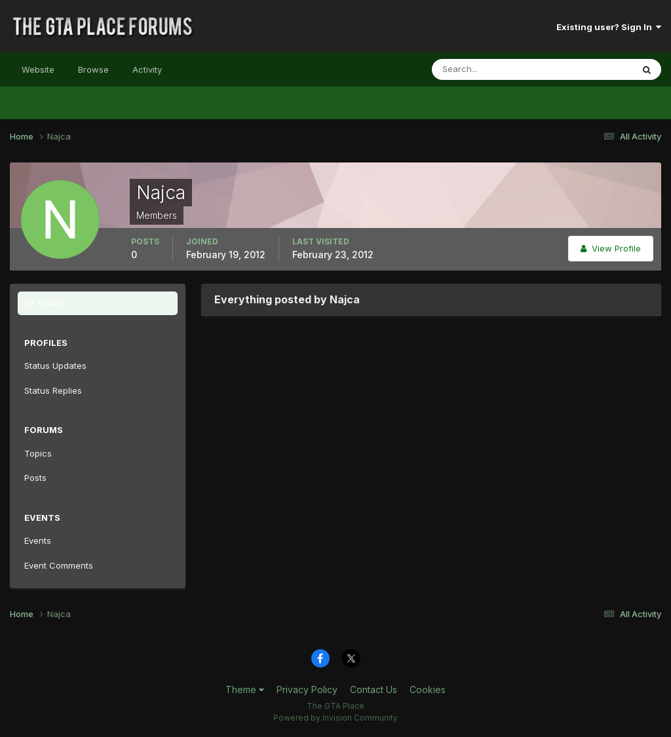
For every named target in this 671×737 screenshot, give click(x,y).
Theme (244, 689)
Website (38, 69)
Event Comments (58, 565)
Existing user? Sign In (608, 27)
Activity (147, 69)
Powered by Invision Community (335, 718)
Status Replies (53, 390)
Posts (35, 477)
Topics (38, 453)
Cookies (428, 689)
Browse (93, 69)
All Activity (45, 302)
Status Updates (55, 365)
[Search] (489, 69)
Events (37, 540)
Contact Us (373, 689)
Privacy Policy (307, 689)
